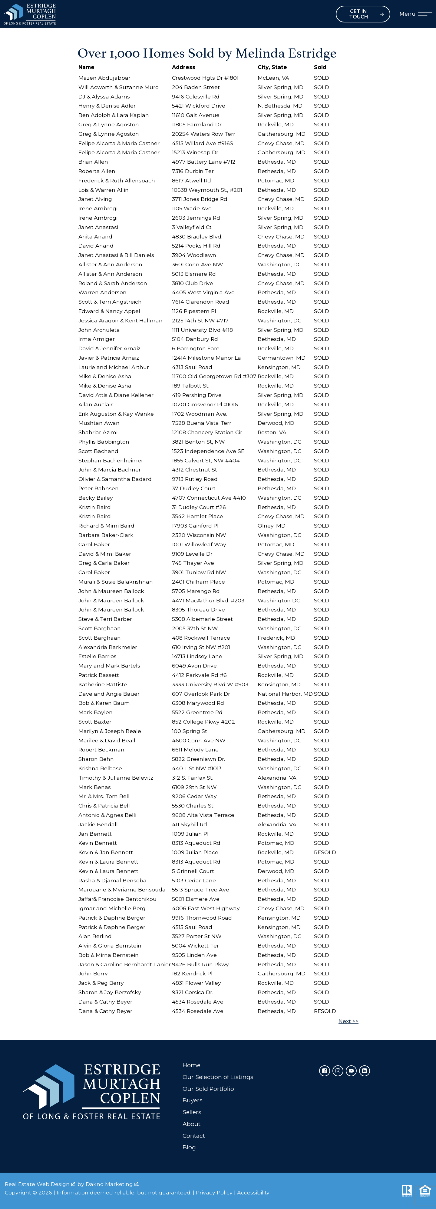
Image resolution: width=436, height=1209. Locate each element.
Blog (189, 1147)
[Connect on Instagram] (337, 1070)
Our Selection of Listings (218, 1077)
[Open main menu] (425, 14)
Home (191, 1065)
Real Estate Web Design (40, 1184)
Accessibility (253, 1192)
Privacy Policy (214, 1192)
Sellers (192, 1112)
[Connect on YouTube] (351, 1070)
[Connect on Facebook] (324, 1070)
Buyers (193, 1100)
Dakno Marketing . (112, 1184)
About (191, 1123)
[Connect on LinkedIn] (364, 1070)
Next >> (348, 1021)
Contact (194, 1135)
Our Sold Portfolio (208, 1088)
